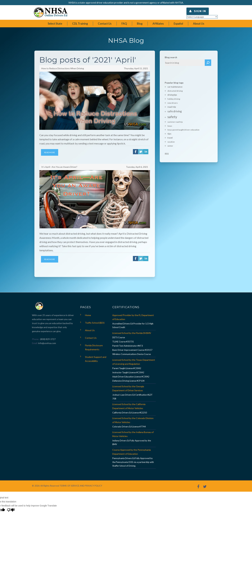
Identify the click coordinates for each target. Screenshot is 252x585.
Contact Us (91, 337)
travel (170, 138)
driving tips (172, 95)
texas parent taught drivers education (183, 130)
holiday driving (173, 99)
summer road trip (175, 122)
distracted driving (175, 91)
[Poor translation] (11, 510)
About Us (90, 330)
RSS (167, 153)
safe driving (174, 111)
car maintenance (174, 87)
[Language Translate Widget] (202, 16)
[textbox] (185, 62)
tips (169, 133)
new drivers (172, 103)
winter (170, 146)
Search (208, 62)
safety (172, 117)
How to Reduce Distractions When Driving (62, 68)
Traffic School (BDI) (94, 322)
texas (169, 126)
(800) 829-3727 (48, 339)
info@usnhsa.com (47, 343)
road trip (171, 106)
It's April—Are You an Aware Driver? (59, 166)
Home (88, 315)
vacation (171, 142)
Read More (49, 152)
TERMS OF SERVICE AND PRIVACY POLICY (81, 485)
